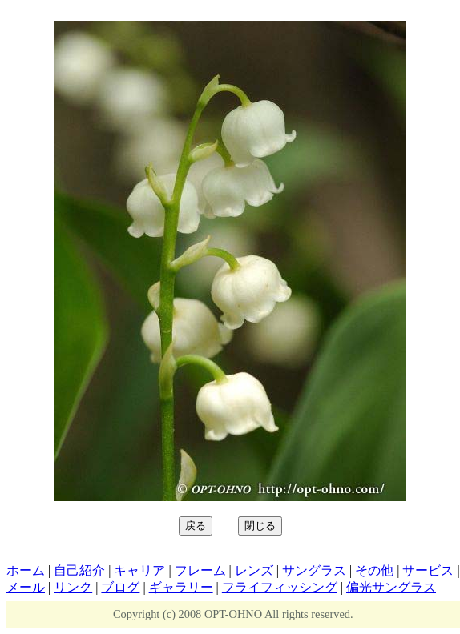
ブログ (120, 587)
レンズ (254, 570)
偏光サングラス (391, 587)
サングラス (314, 570)
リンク (73, 587)
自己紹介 (79, 570)
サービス (428, 570)
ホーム (25, 570)
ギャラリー (181, 587)
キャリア (139, 570)
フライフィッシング (279, 587)
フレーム (200, 570)
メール (25, 587)
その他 (374, 570)
